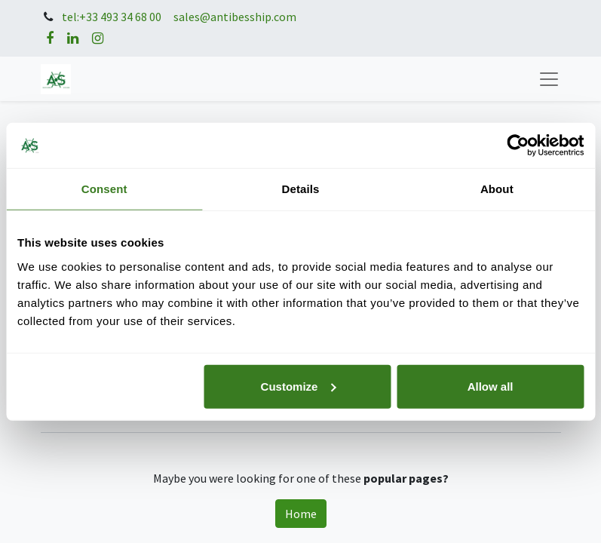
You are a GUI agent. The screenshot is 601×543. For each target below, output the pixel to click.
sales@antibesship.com (234, 17)
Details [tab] (301, 189)
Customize (298, 385)
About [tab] (497, 189)
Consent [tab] (104, 189)
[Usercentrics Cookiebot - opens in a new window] (518, 145)
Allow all (491, 385)
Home (301, 513)
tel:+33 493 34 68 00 (111, 17)
